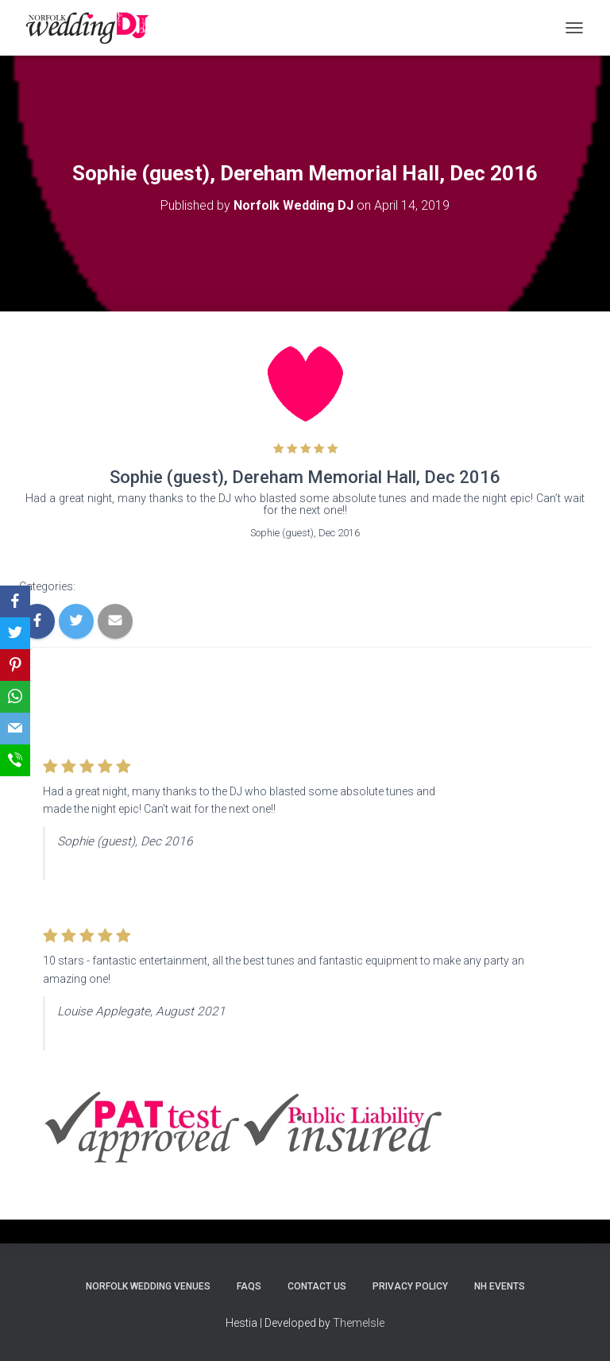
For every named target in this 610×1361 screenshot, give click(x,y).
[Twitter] (15, 633)
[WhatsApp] (15, 697)
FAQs (249, 1286)
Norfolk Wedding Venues (148, 1286)
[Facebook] (15, 601)
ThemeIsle (358, 1323)
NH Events (499, 1286)
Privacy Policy (410, 1286)
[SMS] (15, 760)
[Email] (15, 728)
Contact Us (317, 1286)
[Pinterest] (15, 665)
